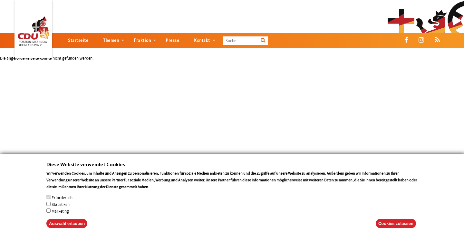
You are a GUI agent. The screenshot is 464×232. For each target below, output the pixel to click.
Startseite (78, 40)
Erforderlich (62, 202)
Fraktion (142, 40)
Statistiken (61, 209)
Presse (172, 40)
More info (158, 191)
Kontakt (202, 40)
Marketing (60, 215)
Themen (111, 40)
